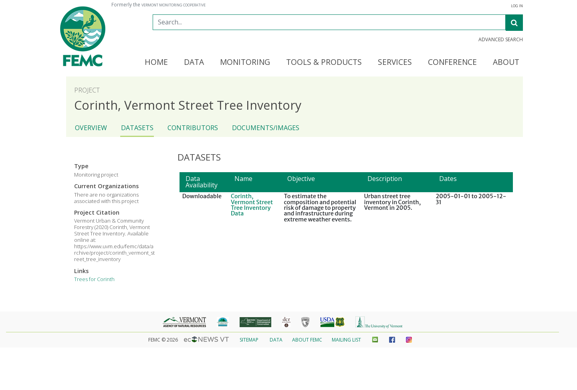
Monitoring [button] (245, 62)
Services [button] (395, 62)
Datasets (137, 127)
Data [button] (194, 62)
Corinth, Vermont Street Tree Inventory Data (252, 205)
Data (276, 339)
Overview (91, 127)
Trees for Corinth (94, 279)
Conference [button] (452, 62)
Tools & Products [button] (324, 62)
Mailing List (346, 339)
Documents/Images (265, 127)
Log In (517, 6)
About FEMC (307, 339)
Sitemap (249, 339)
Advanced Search (500, 39)
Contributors (192, 127)
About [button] (506, 62)
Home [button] (156, 62)
